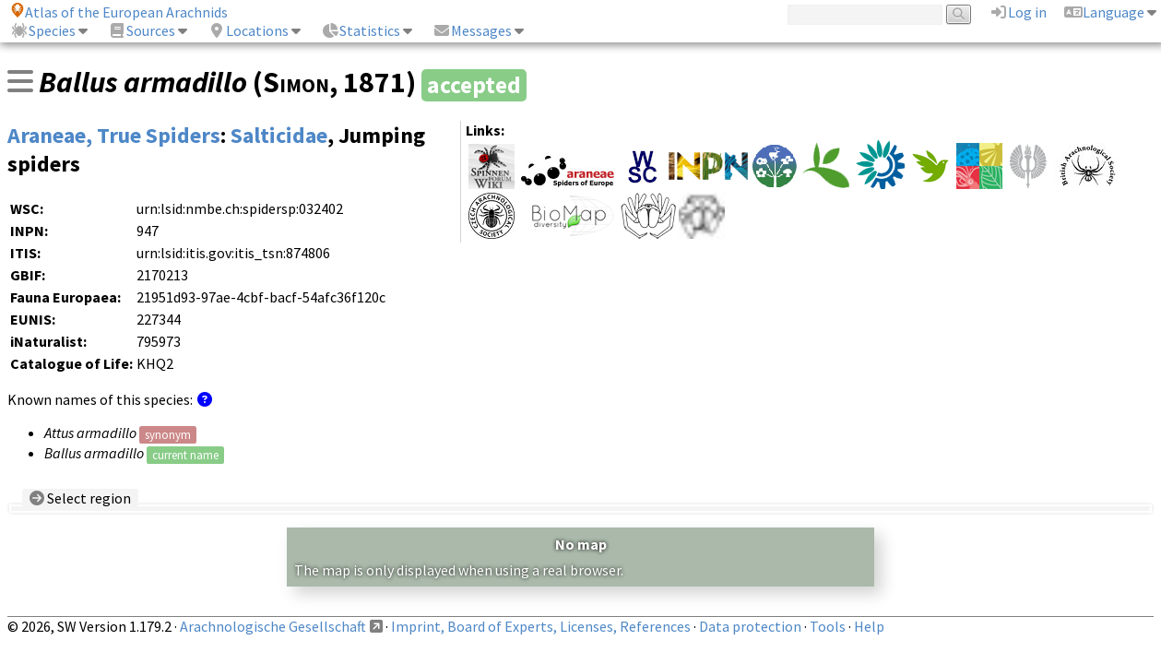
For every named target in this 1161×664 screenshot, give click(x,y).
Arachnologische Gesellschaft (273, 626)
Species (43, 30)
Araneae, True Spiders (113, 135)
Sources (141, 30)
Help (869, 626)
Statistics (360, 30)
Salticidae (279, 135)
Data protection (750, 626)
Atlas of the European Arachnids (119, 12)
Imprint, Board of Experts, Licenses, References (541, 626)
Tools (828, 626)
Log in (1018, 12)
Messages (472, 30)
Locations (248, 30)
